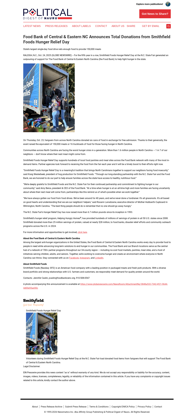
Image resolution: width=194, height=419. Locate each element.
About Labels (81, 26)
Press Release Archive (51, 406)
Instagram (85, 258)
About (35, 406)
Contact (101, 26)
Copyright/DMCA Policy (123, 406)
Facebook (74, 258)
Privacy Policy (144, 406)
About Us (118, 26)
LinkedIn (99, 258)
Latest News (32, 26)
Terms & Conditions (99, 406)
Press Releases (56, 26)
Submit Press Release (75, 406)
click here (82, 232)
